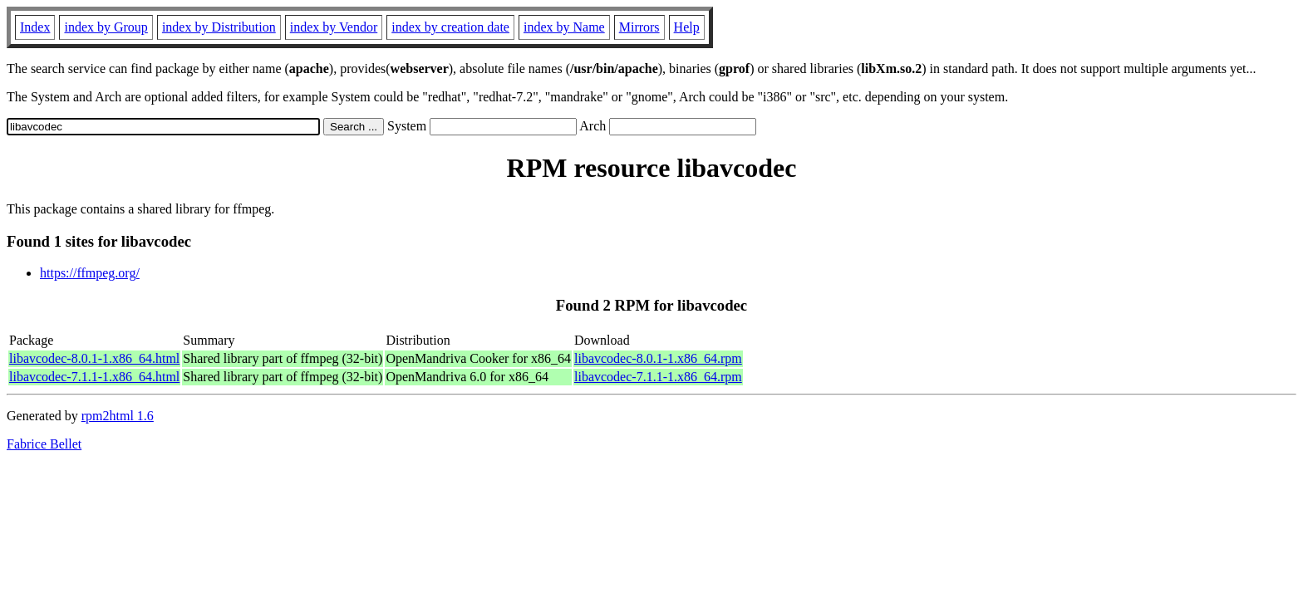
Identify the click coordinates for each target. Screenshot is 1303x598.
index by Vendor (333, 27)
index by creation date (450, 27)
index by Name (564, 27)
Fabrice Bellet (44, 444)
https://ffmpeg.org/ (90, 273)
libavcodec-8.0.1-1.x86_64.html (94, 358)
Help (687, 27)
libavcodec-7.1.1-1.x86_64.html (94, 377)
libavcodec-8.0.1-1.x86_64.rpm (658, 358)
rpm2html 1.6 (117, 416)
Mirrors (639, 27)
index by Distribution (219, 27)
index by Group (105, 27)
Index (35, 27)
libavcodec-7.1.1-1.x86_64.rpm (658, 377)
